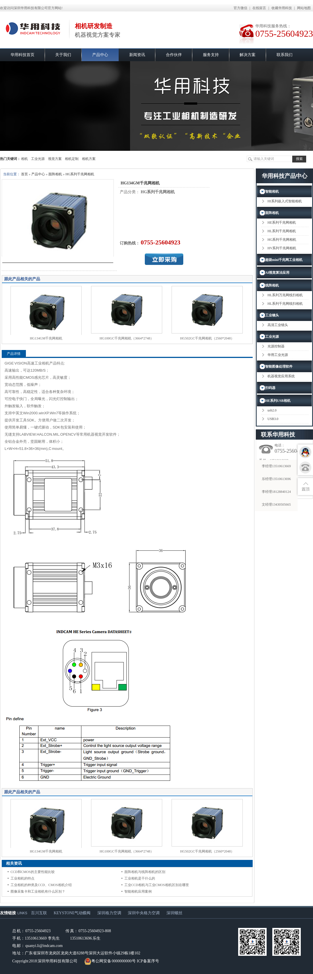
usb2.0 (272, 410)
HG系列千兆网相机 (79, 174)
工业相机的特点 (22, 878)
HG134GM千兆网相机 (46, 338)
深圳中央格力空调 (144, 913)
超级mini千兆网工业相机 (283, 260)
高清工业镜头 (277, 325)
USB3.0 (272, 419)
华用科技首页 (22, 55)
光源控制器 (276, 346)
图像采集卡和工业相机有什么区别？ (38, 891)
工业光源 (38, 159)
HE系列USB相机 (278, 401)
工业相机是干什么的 (139, 878)
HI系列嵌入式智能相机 (284, 201)
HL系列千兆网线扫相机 (285, 304)
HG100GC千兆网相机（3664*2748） (127, 338)
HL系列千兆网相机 (281, 231)
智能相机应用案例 (138, 891)
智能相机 (272, 191)
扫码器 (270, 388)
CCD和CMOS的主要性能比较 (33, 872)
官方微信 (240, 8)
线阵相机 (272, 285)
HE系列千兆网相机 (281, 223)
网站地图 (304, 8)
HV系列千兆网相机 (281, 248)
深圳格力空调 (109, 913)
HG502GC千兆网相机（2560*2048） (207, 338)
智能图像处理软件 (279, 366)
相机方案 (89, 159)
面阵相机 (55, 174)
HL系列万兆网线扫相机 (285, 295)
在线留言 (259, 8)
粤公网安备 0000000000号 (110, 961)
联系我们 (285, 55)
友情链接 (8, 913)
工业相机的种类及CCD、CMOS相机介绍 (41, 885)
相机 (24, 159)
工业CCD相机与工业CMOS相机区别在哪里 (156, 885)
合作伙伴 (174, 55)
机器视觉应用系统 (281, 376)
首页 (24, 174)
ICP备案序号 (148, 961)
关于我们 (63, 55)
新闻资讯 (137, 55)
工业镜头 (272, 315)
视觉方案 (55, 159)
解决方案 (248, 55)
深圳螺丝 (174, 913)
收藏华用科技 (281, 8)
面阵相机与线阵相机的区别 (144, 872)
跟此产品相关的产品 (22, 279)
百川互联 (39, 913)
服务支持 (211, 55)
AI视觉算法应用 (277, 273)
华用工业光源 (277, 355)
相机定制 (72, 159)
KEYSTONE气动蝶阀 (72, 913)
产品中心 (100, 55)
